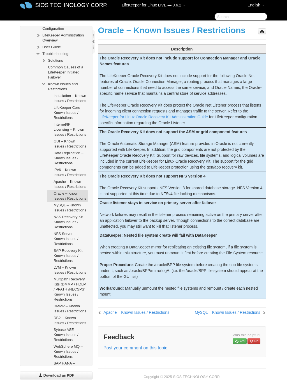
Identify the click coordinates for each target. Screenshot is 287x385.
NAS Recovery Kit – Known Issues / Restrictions (70, 222)
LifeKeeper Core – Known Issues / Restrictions (68, 112)
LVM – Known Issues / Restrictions (70, 270)
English (255, 5)
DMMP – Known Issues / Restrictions (70, 308)
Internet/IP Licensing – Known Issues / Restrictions (70, 129)
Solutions (52, 60)
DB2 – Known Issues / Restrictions (70, 320)
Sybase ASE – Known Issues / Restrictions (66, 335)
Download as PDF (56, 375)
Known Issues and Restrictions (59, 86)
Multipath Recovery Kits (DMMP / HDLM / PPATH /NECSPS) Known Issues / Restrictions (70, 289)
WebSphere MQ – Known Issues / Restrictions (68, 351)
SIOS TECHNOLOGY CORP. (71, 5)
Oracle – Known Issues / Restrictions (70, 195)
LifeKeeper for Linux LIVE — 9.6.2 (153, 5)
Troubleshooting (52, 53)
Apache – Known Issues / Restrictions (70, 184)
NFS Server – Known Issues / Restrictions (66, 239)
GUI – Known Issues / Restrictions (70, 143)
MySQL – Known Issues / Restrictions (70, 207)
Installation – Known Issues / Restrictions (70, 98)
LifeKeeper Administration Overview (60, 37)
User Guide (48, 47)
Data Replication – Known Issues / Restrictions (68, 158)
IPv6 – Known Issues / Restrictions (70, 172)
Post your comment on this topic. (135, 347)
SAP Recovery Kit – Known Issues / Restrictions (69, 255)
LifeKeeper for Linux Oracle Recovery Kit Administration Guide (153, 117)
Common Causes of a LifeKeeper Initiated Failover (65, 72)
